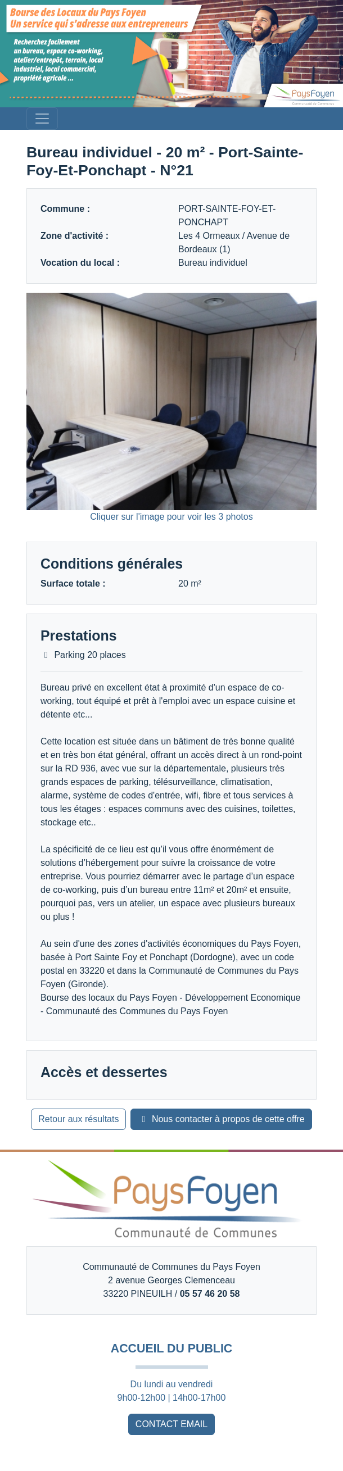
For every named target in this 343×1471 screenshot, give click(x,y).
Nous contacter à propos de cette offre (221, 1119)
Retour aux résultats (78, 1119)
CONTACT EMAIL (171, 1424)
